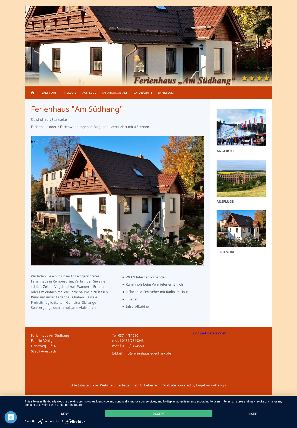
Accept (159, 414)
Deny (65, 414)
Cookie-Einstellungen (209, 333)
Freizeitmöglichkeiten (48, 302)
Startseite (59, 119)
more (252, 414)
